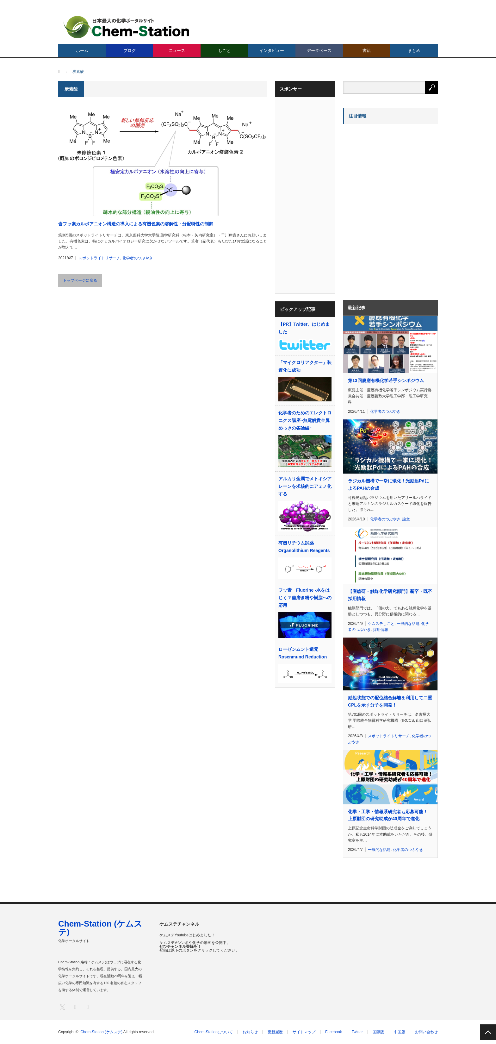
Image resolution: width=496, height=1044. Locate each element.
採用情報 (380, 629)
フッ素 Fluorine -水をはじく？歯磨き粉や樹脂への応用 (305, 598)
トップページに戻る (80, 280)
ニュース (177, 50)
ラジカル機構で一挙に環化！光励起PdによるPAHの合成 (388, 484)
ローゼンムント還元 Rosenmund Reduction (302, 653)
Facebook (333, 1032)
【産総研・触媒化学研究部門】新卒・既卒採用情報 (390, 595)
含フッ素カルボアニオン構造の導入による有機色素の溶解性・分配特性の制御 (135, 223)
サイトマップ (304, 1032)
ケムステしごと (381, 623)
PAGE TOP (488, 1032)
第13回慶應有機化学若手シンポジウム (386, 380)
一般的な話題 (408, 623)
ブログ (129, 50)
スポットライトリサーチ (99, 258)
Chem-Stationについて (214, 1032)
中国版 (399, 1032)
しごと (224, 50)
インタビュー (271, 50)
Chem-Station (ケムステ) (100, 928)
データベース (319, 50)
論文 (406, 519)
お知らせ (250, 1032)
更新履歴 (275, 1032)
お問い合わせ (426, 1032)
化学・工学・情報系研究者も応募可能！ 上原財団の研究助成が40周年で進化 (388, 815)
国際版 (378, 1032)
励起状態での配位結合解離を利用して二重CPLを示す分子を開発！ (390, 701)
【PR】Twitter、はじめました (304, 328)
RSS (87, 1007)
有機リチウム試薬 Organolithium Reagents (304, 546)
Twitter (357, 1032)
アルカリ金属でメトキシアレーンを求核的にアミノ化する (305, 486)
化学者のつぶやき (137, 258)
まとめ (414, 50)
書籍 (367, 50)
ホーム (82, 50)
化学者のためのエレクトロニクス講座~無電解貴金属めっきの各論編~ (305, 420)
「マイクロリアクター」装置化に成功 (305, 366)
